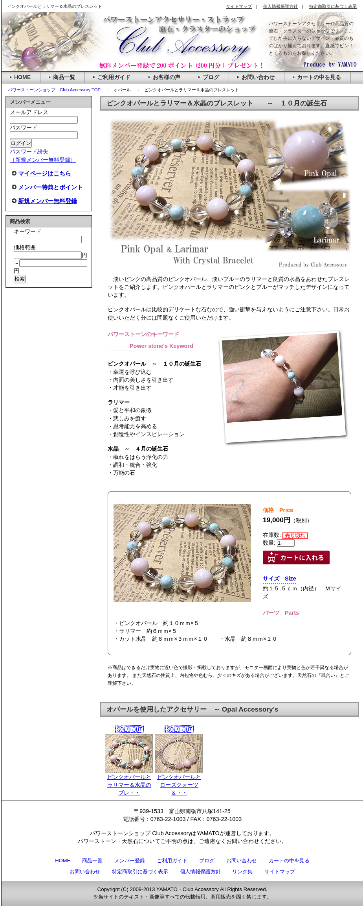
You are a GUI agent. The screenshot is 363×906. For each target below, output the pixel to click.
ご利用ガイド (172, 860)
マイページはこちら (44, 173)
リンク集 (242, 872)
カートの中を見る (289, 860)
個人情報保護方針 (200, 872)
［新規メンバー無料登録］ (43, 160)
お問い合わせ (241, 860)
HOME (62, 860)
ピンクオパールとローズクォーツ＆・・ (179, 765)
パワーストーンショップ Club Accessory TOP (54, 89)
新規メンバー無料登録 (47, 201)
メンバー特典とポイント (50, 187)
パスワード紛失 (29, 151)
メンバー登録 (129, 860)
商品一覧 (92, 860)
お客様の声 (166, 77)
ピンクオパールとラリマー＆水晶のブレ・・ (129, 765)
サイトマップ (279, 872)
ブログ (206, 860)
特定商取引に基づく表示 (140, 872)
